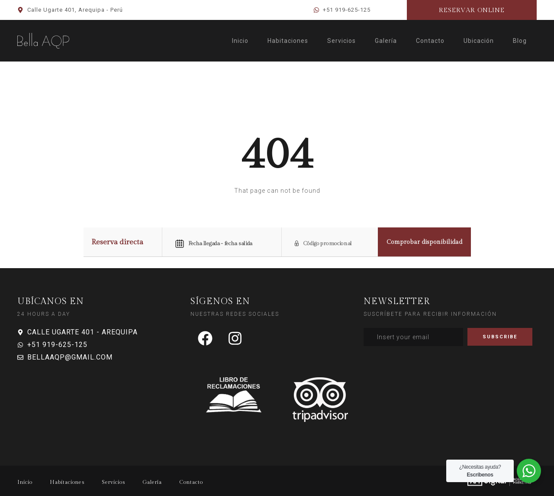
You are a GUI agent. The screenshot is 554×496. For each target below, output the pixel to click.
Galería (386, 40)
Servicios (341, 40)
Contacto (430, 40)
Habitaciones (287, 40)
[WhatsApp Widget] (529, 471)
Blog (520, 40)
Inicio (240, 40)
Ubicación (479, 40)
